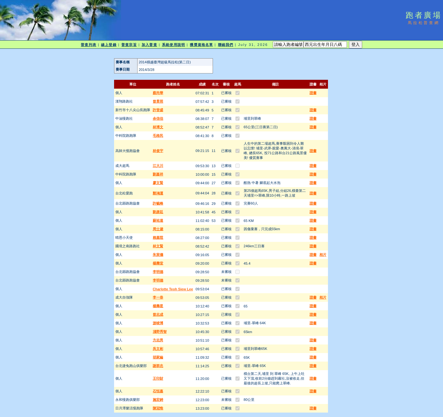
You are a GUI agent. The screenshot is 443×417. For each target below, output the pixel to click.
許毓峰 (158, 203)
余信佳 (158, 118)
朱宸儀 (158, 254)
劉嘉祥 (158, 174)
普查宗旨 (129, 45)
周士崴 (158, 229)
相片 (322, 254)
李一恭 (158, 297)
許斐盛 (158, 110)
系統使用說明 (173, 45)
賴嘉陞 (158, 237)
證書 (313, 93)
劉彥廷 (158, 212)
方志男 (158, 340)
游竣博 (158, 323)
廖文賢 (158, 183)
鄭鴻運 (158, 193)
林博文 (158, 127)
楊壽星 (158, 306)
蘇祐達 (158, 220)
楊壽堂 (158, 263)
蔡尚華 (158, 93)
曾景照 (158, 101)
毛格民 (158, 135)
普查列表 (88, 45)
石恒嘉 (158, 391)
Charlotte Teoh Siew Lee (173, 289)
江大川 (158, 165)
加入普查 (149, 45)
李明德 (158, 272)
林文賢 (158, 246)
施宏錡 (158, 399)
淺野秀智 (160, 331)
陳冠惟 (158, 408)
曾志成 (158, 314)
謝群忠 (158, 366)
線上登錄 (108, 45)
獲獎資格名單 (201, 45)
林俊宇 (158, 151)
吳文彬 (158, 349)
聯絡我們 (225, 45)
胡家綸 (158, 357)
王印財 (158, 378)
